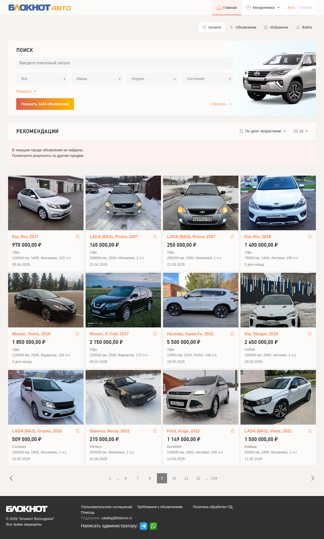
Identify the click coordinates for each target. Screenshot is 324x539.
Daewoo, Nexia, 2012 (109, 431)
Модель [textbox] (138, 79)
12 (198, 478)
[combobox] (41, 79)
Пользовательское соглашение (106, 507)
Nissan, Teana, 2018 (31, 334)
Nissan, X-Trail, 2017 (109, 334)
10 (174, 478)
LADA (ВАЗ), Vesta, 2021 (268, 431)
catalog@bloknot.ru (117, 518)
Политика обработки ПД (213, 507)
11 (186, 478)
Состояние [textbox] (196, 79)
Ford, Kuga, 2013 (183, 431)
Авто (291, 8)
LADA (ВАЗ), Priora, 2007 (114, 237)
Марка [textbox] (81, 79)
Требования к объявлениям (160, 507)
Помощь (88, 512)
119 (214, 478)
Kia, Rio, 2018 (258, 237)
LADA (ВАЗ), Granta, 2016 (37, 431)
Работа (306, 8)
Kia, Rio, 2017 (25, 237)
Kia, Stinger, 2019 (261, 334)
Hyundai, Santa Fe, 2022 (190, 334)
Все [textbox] (24, 79)
